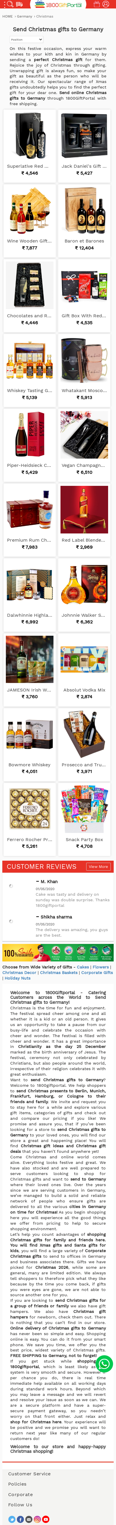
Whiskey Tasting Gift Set (29, 390)
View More (98, 866)
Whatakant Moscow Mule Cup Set (84, 390)
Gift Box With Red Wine (84, 315)
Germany (25, 16)
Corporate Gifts (97, 972)
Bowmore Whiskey (29, 764)
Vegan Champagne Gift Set (84, 465)
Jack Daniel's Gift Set (84, 166)
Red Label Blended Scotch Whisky (84, 540)
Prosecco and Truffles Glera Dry (84, 764)
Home (7, 16)
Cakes (83, 967)
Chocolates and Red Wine (29, 315)
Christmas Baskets (58, 972)
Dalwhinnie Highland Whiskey (29, 615)
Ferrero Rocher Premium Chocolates (29, 839)
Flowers (101, 967)
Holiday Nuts (17, 978)
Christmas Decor (19, 972)
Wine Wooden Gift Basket (29, 241)
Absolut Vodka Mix (84, 690)
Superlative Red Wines (29, 166)
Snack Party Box (84, 839)
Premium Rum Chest (29, 540)
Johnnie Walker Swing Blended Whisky (84, 615)
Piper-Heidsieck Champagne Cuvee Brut (29, 465)
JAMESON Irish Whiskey (29, 690)
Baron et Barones (84, 241)
